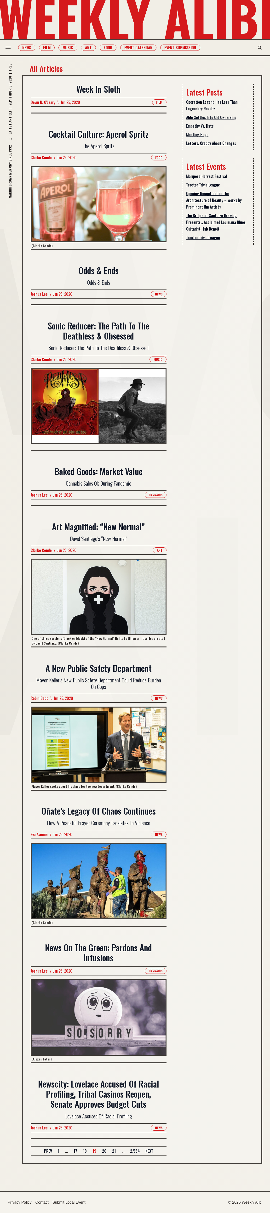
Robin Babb (39, 698)
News (29, 48)
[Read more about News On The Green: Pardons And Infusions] (99, 1020)
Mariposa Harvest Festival (206, 176)
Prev (48, 1151)
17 (75, 1151)
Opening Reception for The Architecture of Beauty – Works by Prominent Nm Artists (214, 200)
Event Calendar (140, 48)
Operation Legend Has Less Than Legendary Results (212, 105)
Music (70, 48)
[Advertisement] (217, 324)
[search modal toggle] (257, 47)
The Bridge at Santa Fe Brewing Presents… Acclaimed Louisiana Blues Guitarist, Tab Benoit (216, 222)
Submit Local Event (69, 1202)
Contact (42, 1202)
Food (110, 48)
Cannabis (155, 494)
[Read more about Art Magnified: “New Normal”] (99, 603)
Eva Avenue (39, 835)
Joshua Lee (39, 294)
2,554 (135, 1151)
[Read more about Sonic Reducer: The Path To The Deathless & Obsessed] (99, 409)
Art (90, 48)
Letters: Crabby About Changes (211, 143)
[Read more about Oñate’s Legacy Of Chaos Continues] (99, 884)
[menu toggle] (10, 48)
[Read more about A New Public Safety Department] (99, 748)
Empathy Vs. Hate (200, 126)
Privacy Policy (20, 1202)
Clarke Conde (41, 157)
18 (85, 1151)
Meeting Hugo (197, 134)
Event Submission (182, 48)
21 (114, 1151)
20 (104, 1151)
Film (49, 48)
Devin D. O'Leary (43, 102)
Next (149, 1151)
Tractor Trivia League (203, 185)
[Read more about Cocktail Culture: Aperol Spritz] (99, 207)
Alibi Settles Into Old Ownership (211, 117)
